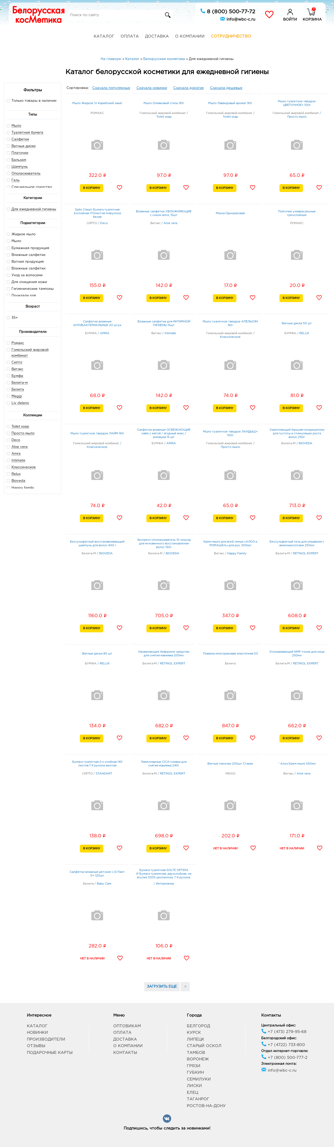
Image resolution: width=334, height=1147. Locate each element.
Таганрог (198, 1099)
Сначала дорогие (188, 88)
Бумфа (17, 376)
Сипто (16, 362)
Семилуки (199, 1079)
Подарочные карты (50, 1052)
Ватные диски (23, 146)
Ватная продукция (25, 261)
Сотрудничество (231, 36)
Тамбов (196, 1052)
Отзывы (36, 1046)
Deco (15, 440)
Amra (16, 453)
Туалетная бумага (27, 132)
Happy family (22, 488)
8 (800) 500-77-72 (227, 11)
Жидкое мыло (21, 234)
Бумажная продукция (28, 248)
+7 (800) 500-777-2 (284, 1057)
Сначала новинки (151, 88)
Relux (16, 474)
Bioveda (18, 480)
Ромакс (17, 343)
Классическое (23, 467)
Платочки (19, 153)
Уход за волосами (25, 275)
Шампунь (19, 166)
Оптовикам (127, 1026)
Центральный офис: (278, 1025)
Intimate (18, 460)
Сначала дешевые (226, 88)
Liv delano (20, 403)
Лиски (194, 1086)
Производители (46, 1039)
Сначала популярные (111, 88)
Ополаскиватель (25, 173)
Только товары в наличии (31, 100)
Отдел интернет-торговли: (284, 1051)
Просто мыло (22, 433)
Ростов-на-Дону (206, 1106)
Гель (15, 180)
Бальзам (18, 160)
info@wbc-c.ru (237, 18)
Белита (17, 389)
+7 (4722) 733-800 (283, 1045)
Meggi (16, 396)
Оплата (130, 36)
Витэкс (17, 369)
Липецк (195, 1039)
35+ (12, 317)
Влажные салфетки (26, 254)
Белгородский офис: (278, 1038)
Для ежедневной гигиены (33, 209)
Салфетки (20, 139)
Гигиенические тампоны (30, 288)
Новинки (37, 1032)
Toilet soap (20, 426)
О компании (190, 36)
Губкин (195, 1072)
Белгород (198, 1026)
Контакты (125, 1052)
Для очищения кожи (27, 282)
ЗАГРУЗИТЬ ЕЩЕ (162, 986)
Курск (194, 1032)
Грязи (193, 1066)
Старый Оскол (204, 1046)
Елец (192, 1092)
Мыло (16, 125)
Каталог (104, 36)
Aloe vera (19, 447)
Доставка (157, 36)
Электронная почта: (278, 1063)
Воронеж (198, 1059)
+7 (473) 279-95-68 (283, 1032)
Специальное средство (31, 187)
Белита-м (19, 382)
